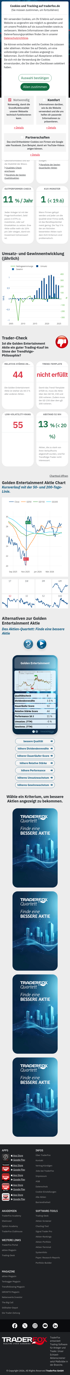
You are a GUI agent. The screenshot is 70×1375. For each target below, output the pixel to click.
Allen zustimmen (35, 87)
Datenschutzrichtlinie (16, 38)
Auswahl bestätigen (35, 78)
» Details (19, 127)
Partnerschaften (37, 137)
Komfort (54, 100)
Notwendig (21, 100)
